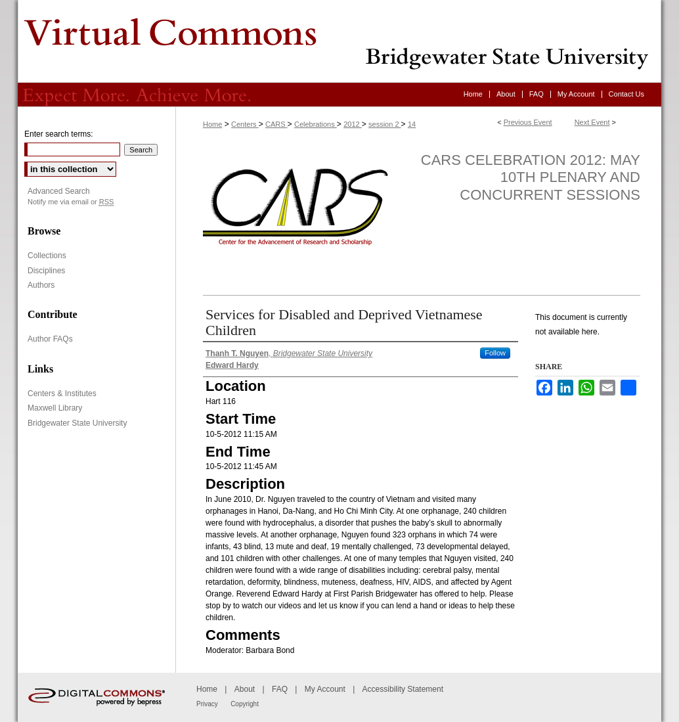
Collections (47, 255)
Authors (41, 285)
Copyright (244, 704)
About (244, 689)
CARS (276, 124)
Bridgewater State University (77, 423)
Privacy (207, 704)
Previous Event (528, 122)
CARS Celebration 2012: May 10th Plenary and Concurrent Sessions (530, 177)
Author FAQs (50, 339)
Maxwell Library (55, 408)
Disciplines (46, 270)
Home (212, 124)
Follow (495, 353)
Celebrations (315, 124)
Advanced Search (59, 191)
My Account (325, 689)
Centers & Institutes (62, 393)
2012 (352, 124)
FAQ (280, 689)
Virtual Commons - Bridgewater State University (339, 41)
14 (412, 124)
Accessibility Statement (402, 689)
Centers (245, 124)
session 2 (384, 124)
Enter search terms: (58, 134)
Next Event (592, 122)
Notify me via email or (71, 202)
